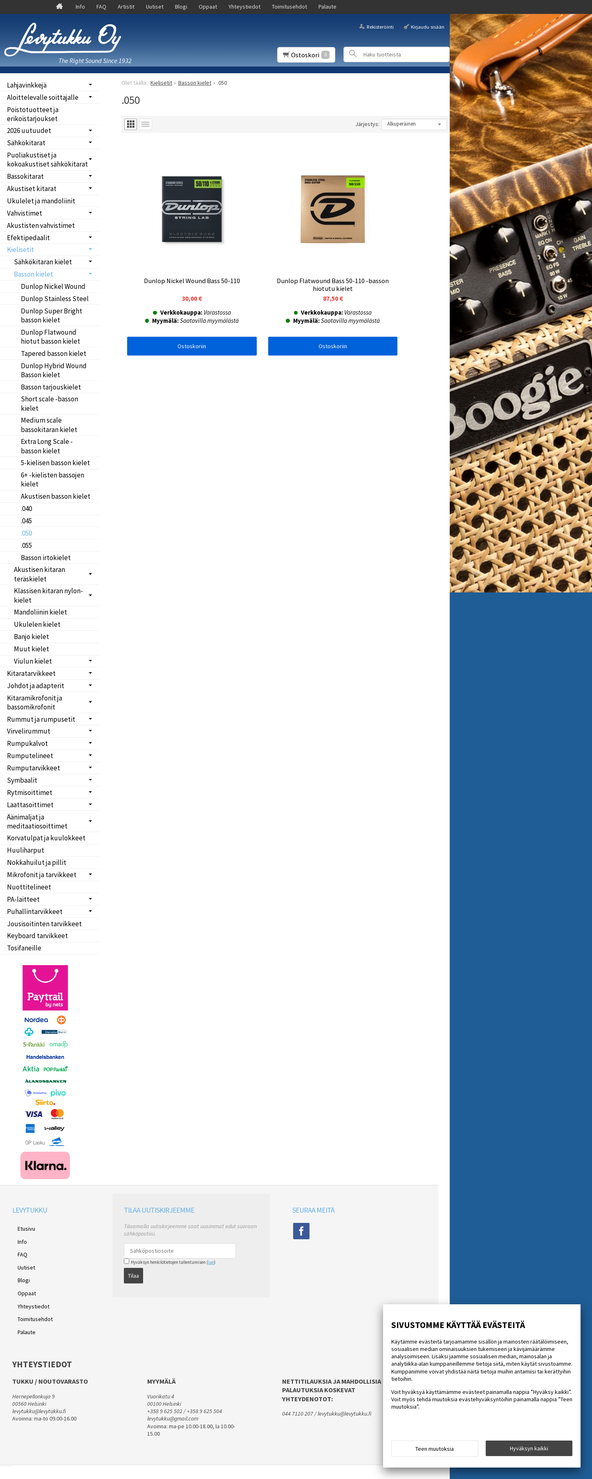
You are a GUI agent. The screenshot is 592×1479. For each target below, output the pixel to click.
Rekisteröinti (380, 26)
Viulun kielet (33, 661)
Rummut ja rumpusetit (41, 719)
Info (80, 6)
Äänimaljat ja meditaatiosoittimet (37, 822)
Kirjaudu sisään (427, 26)
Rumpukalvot (27, 743)
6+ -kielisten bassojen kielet (52, 479)
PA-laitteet (23, 899)
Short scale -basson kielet (49, 403)
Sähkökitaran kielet (43, 261)
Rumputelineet (30, 755)
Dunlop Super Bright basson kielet (51, 315)
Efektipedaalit (28, 237)
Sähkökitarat (26, 142)
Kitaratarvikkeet (31, 673)
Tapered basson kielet (53, 353)
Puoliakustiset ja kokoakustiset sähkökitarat (47, 160)
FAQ (101, 6)
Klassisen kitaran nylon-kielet (48, 595)
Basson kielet (33, 274)
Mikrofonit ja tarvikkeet (41, 874)
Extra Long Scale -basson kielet (47, 446)
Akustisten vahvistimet (41, 225)
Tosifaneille (24, 947)
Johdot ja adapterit (35, 685)
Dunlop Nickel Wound (53, 286)
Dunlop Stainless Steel (55, 298)
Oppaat (208, 6)
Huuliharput (25, 850)
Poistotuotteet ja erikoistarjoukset (32, 114)
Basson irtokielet (46, 557)
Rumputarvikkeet (33, 767)
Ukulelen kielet (37, 624)
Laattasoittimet (30, 804)
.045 (26, 520)
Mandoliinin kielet (40, 612)
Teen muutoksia (434, 1451)
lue (211, 1262)
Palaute (327, 6)
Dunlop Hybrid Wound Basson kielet (54, 370)
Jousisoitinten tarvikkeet (44, 923)
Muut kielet (31, 648)
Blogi (181, 6)
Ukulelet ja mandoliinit (41, 200)
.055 (26, 545)
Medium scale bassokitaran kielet (49, 425)
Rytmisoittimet (29, 792)
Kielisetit (20, 249)
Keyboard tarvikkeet (37, 935)
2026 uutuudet (29, 130)
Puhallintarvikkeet (35, 911)
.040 (26, 508)
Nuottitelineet (29, 886)
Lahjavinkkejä (27, 85)
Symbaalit (22, 780)
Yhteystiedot (244, 6)
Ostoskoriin (176, 314)
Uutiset (155, 6)
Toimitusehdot (289, 6)
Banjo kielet (31, 636)
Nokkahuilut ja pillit (36, 862)
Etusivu (21, 1227)
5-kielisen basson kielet (55, 462)
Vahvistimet (24, 213)
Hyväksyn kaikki (529, 1450)
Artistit (126, 6)
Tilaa (133, 1272)
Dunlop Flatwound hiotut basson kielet (50, 337)
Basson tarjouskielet (51, 387)
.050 (26, 533)
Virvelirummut (28, 731)
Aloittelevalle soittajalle (42, 97)
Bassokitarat (25, 176)
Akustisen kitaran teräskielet (39, 574)
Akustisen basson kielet (55, 496)
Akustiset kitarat (31, 188)
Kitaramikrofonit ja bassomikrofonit (34, 702)
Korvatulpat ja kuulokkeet (46, 837)
